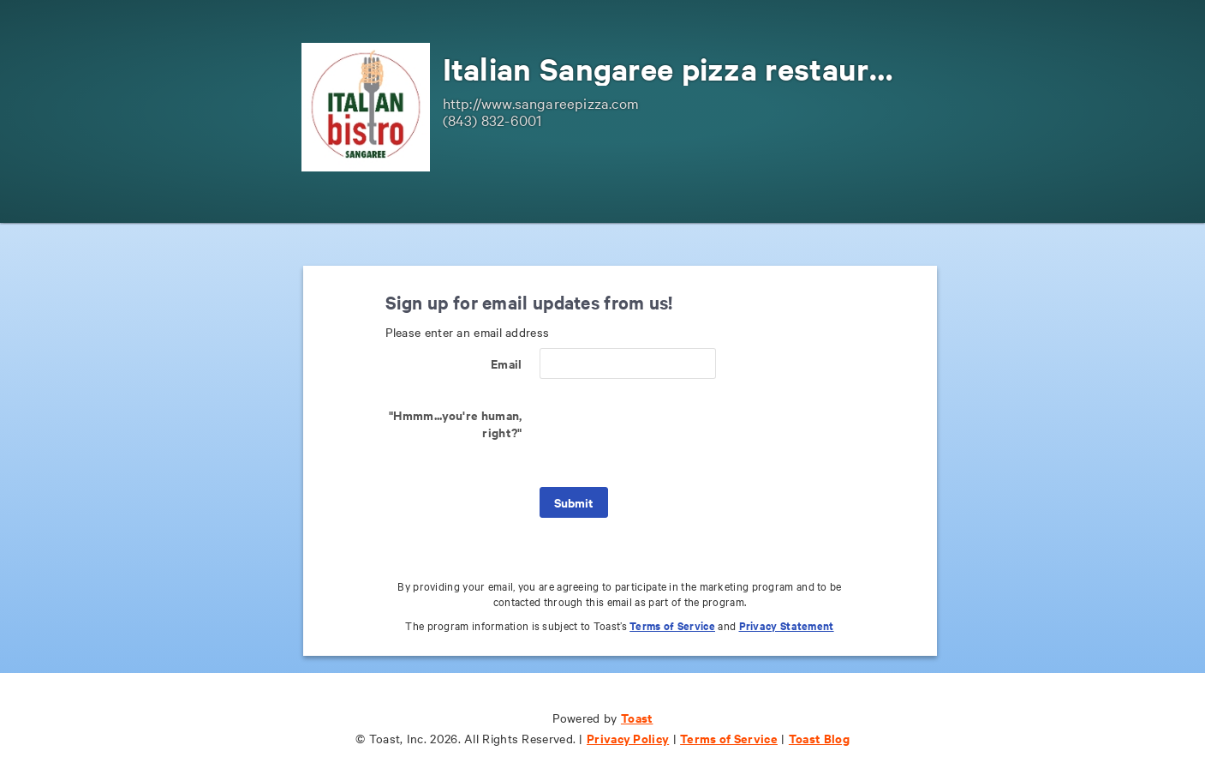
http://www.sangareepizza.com (541, 102)
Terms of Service (672, 625)
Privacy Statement (786, 625)
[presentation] (670, 433)
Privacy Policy (628, 738)
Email (506, 363)
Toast (637, 717)
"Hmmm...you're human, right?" (455, 423)
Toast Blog (819, 738)
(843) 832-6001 (492, 119)
